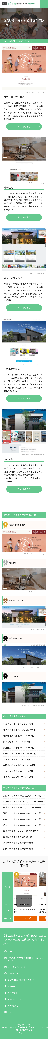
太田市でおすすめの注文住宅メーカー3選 (22, 795)
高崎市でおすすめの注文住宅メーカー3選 (22, 819)
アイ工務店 (9, 459)
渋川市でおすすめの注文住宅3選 (18, 842)
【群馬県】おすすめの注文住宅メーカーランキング (26, 959)
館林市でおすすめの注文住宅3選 (18, 848)
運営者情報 (12, 993)
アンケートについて (16, 999)
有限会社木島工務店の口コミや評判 (19, 753)
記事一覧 (11, 986)
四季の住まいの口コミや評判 (16, 741)
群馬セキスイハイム (14, 278)
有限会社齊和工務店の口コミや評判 (19, 765)
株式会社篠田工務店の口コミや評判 (19, 729)
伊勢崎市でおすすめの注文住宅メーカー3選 (23, 801)
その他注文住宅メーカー (17, 967)
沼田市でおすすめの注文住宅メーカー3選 (22, 813)
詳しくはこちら (28, 126)
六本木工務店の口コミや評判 (16, 759)
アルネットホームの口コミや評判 (18, 723)
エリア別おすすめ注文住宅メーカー (22, 980)
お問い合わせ (13, 1006)
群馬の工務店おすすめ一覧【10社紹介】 (21, 831)
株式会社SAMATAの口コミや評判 (18, 777)
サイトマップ (13, 1012)
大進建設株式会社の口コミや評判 (18, 747)
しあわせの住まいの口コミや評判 (18, 771)
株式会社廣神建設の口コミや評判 (18, 735)
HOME (10, 951)
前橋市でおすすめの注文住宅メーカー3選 (22, 807)
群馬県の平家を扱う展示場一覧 (17, 837)
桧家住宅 (8, 187)
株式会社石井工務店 (14, 97)
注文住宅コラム (14, 973)
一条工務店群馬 (12, 368)
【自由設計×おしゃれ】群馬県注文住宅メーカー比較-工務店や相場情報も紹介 (24, 939)
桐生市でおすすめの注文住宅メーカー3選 (22, 825)
